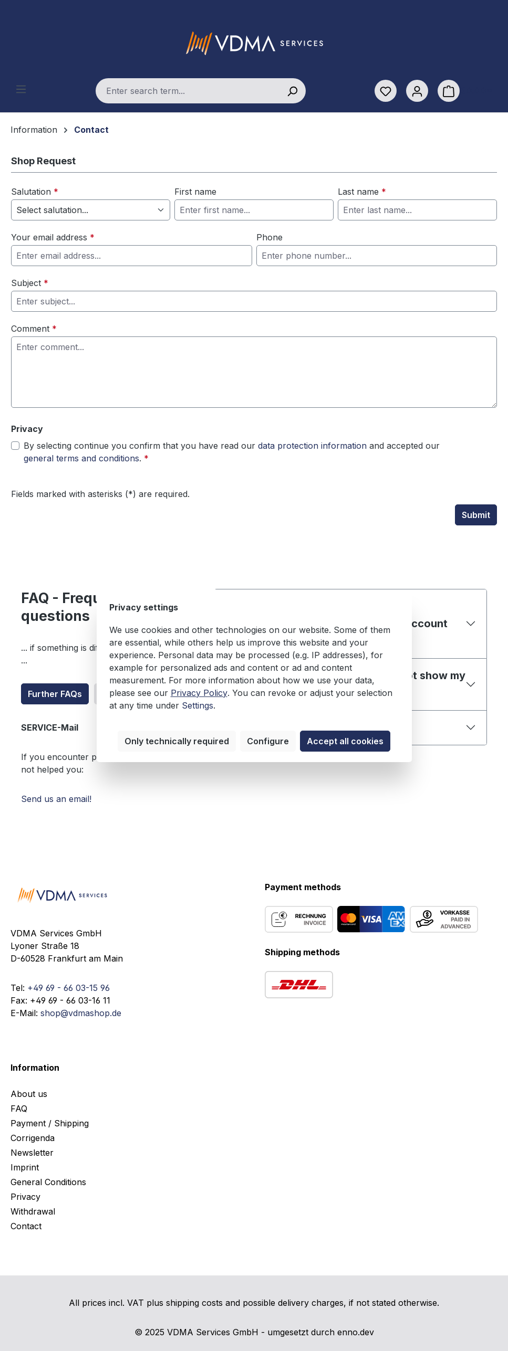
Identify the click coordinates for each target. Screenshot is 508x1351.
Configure (268, 741)
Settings (197, 705)
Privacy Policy (199, 693)
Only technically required (177, 741)
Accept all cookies (345, 741)
